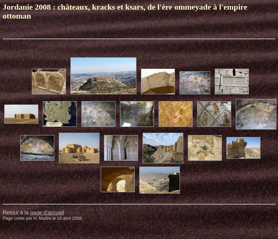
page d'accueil (47, 212)
